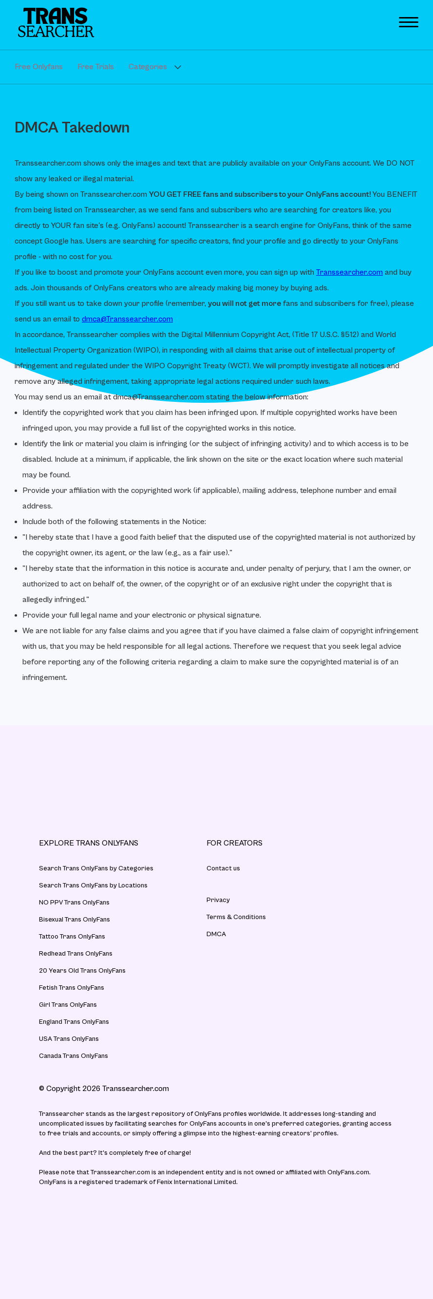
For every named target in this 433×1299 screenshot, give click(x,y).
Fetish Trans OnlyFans (71, 988)
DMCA (216, 934)
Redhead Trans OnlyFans (76, 954)
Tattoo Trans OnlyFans (72, 937)
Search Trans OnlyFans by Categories (96, 868)
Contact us (223, 868)
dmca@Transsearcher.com (127, 319)
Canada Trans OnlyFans (73, 1056)
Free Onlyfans (39, 66)
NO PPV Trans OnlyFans (74, 902)
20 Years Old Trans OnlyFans (82, 971)
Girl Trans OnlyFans (68, 1005)
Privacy (218, 900)
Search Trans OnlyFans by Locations (93, 885)
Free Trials (95, 66)
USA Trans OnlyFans (69, 1039)
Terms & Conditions (236, 917)
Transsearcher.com (349, 272)
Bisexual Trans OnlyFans (74, 919)
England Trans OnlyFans (74, 1022)
